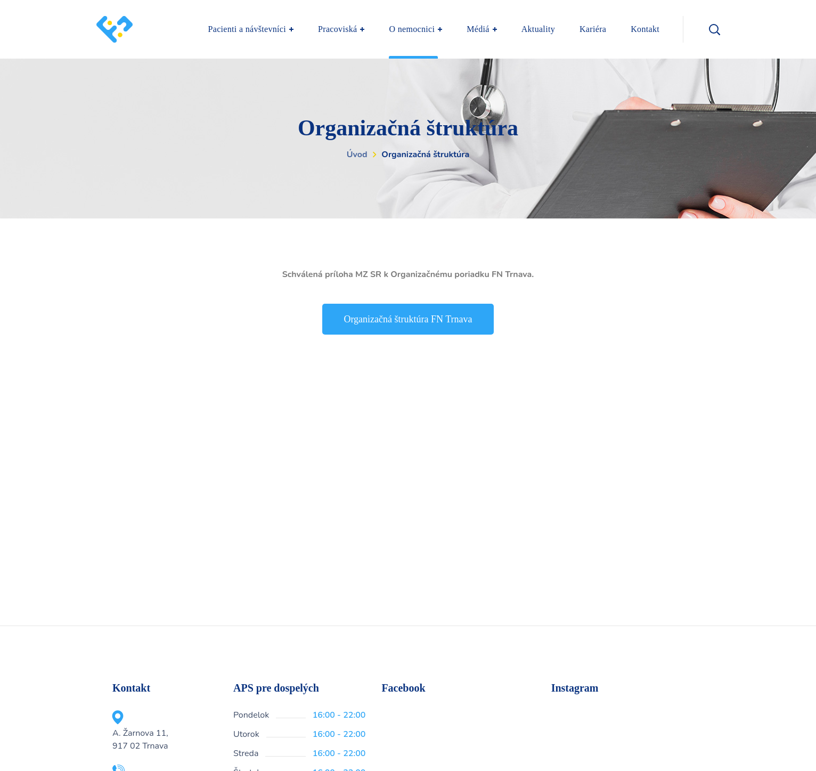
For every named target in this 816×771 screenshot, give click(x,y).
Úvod (357, 154)
